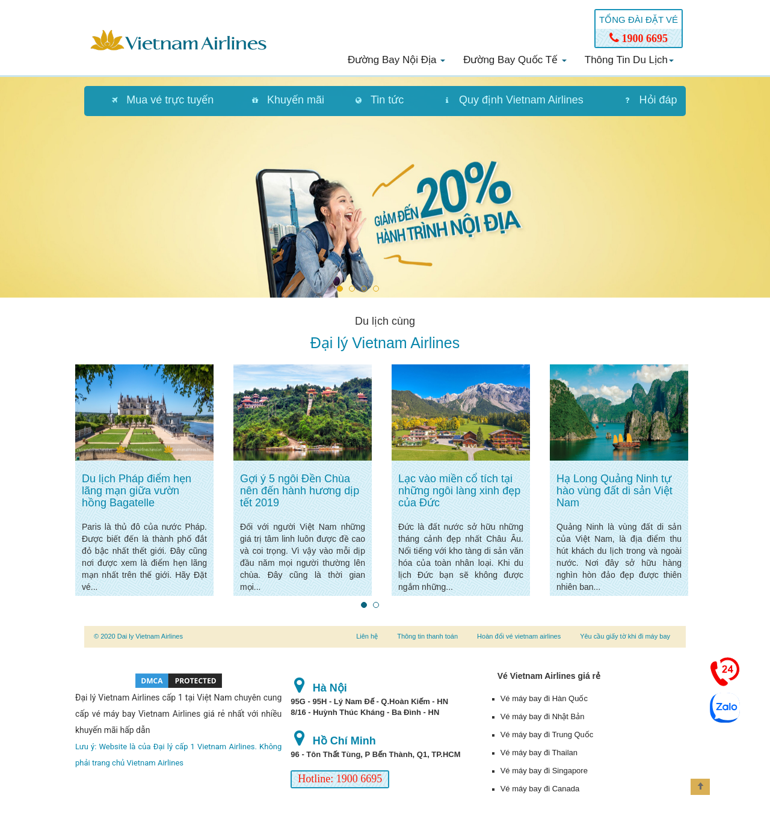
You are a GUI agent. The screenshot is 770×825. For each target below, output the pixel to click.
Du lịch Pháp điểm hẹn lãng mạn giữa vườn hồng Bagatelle (136, 491)
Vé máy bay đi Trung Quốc (547, 734)
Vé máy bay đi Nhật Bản (542, 716)
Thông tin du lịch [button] (629, 60)
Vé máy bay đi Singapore (544, 770)
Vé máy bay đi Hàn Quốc (544, 698)
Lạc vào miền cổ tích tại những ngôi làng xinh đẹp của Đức (459, 491)
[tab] (156, 101)
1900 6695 (638, 38)
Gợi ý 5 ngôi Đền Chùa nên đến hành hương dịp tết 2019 (299, 491)
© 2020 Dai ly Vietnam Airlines (138, 636)
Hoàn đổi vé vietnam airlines (519, 636)
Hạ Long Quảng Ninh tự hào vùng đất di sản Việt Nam (614, 491)
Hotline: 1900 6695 (340, 779)
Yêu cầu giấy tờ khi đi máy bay (625, 636)
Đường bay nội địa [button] (396, 60)
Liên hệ (367, 636)
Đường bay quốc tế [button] (515, 60)
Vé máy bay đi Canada (540, 788)
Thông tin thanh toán (427, 636)
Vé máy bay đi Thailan (539, 752)
